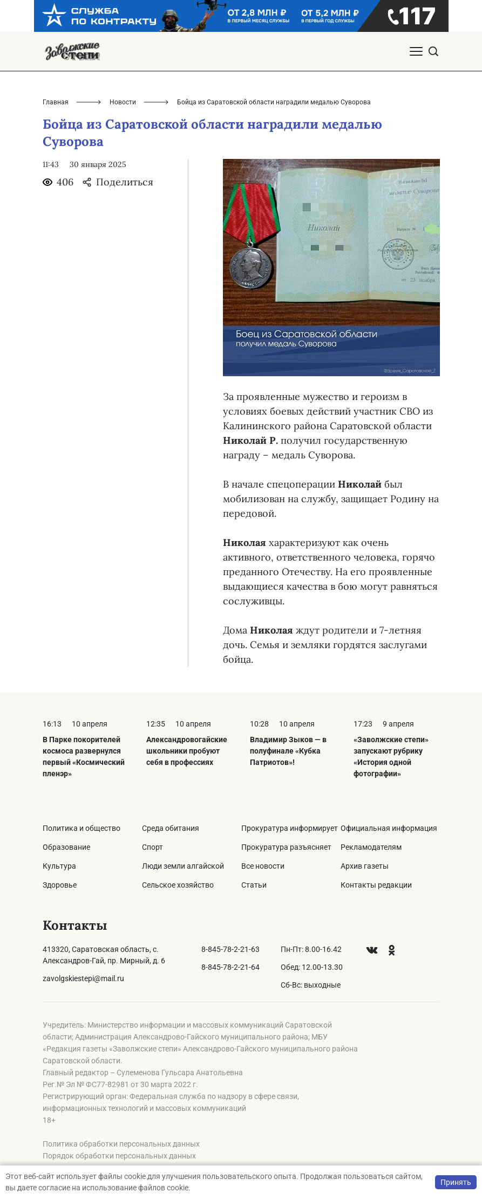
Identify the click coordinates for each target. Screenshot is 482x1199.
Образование (66, 847)
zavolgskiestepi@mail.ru (83, 978)
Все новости (262, 866)
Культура (59, 866)
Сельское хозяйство (178, 885)
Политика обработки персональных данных (121, 1144)
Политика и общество (81, 828)
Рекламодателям (371, 847)
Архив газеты (365, 866)
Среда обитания (170, 828)
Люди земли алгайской (183, 866)
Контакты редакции (376, 885)
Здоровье (60, 885)
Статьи (254, 885)
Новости (123, 102)
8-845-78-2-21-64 (230, 967)
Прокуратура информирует (289, 828)
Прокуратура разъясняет (286, 847)
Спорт (152, 847)
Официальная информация (389, 828)
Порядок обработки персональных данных (119, 1155)
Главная (56, 102)
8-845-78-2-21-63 (230, 949)
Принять (455, 1182)
